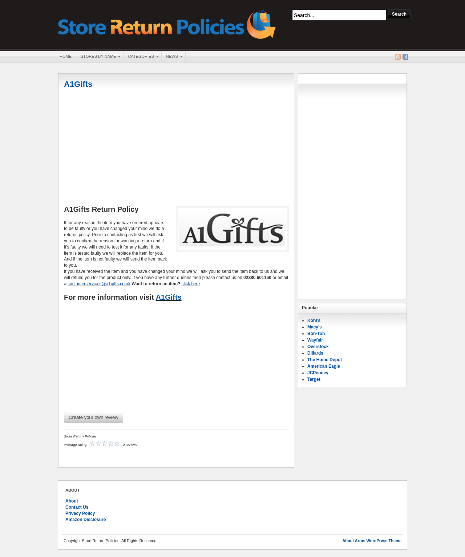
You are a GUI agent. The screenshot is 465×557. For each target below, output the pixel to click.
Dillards (315, 353)
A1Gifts (78, 84)
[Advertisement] (176, 148)
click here (191, 283)
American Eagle (323, 366)
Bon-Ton (316, 333)
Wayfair (315, 340)
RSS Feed (398, 57)
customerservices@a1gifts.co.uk (99, 283)
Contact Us (76, 507)
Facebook (405, 57)
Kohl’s (313, 320)
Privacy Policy (80, 513)
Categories (140, 57)
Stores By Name (98, 57)
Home (66, 56)
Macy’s (314, 327)
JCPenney (317, 372)
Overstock (318, 346)
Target (313, 379)
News (171, 57)
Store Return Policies (167, 24)
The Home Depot (324, 359)
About (71, 501)
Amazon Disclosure (85, 519)
